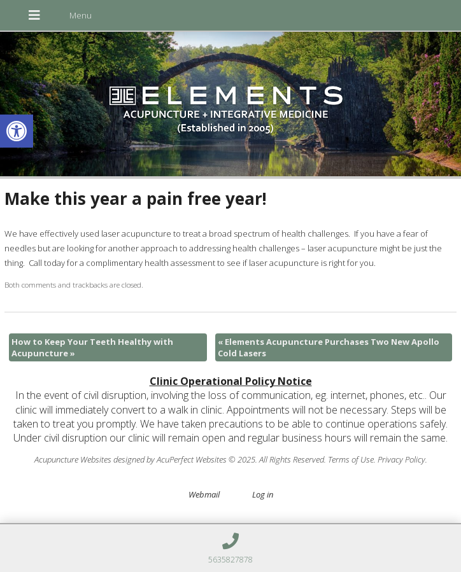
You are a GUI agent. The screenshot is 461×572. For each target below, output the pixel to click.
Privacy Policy (401, 459)
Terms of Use (351, 459)
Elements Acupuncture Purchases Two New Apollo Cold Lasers (328, 347)
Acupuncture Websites (72, 459)
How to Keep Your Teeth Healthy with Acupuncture (92, 347)
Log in (262, 494)
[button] (16, 131)
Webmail (204, 494)
